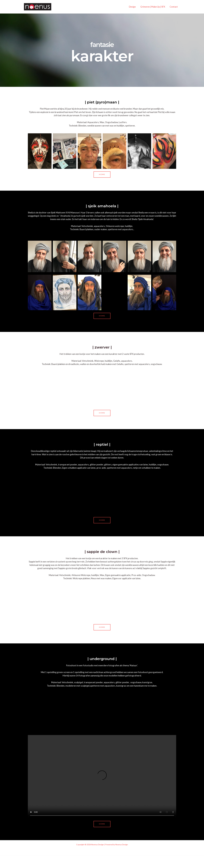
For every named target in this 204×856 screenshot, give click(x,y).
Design (132, 6)
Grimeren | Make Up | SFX (153, 6)
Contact (174, 6)
